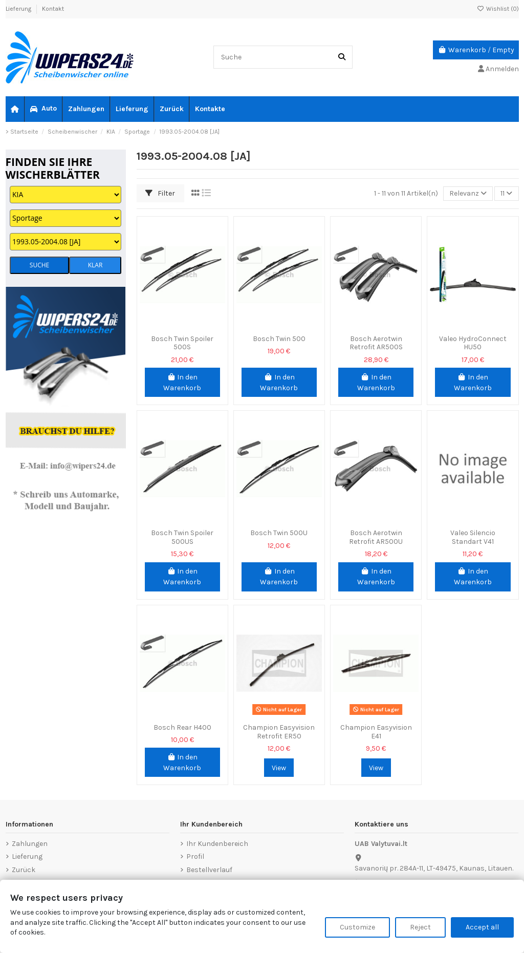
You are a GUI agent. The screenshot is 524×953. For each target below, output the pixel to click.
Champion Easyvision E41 (376, 731)
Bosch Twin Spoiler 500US (182, 537)
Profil (195, 856)
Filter (160, 193)
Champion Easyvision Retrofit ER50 (279, 731)
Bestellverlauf (209, 869)
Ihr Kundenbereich (217, 843)
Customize (357, 927)
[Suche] (342, 57)
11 (506, 193)
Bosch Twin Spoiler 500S (182, 343)
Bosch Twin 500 (279, 338)
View (279, 768)
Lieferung (19, 8)
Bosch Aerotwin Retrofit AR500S (376, 343)
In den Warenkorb (182, 382)
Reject (420, 927)
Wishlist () (498, 8)
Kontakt (53, 8)
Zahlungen (30, 843)
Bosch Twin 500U (279, 532)
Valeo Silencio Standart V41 (472, 537)
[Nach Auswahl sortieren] (468, 193)
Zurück (23, 869)
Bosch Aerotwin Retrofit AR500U (376, 537)
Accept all (482, 927)
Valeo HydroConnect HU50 (473, 343)
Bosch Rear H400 (182, 727)
